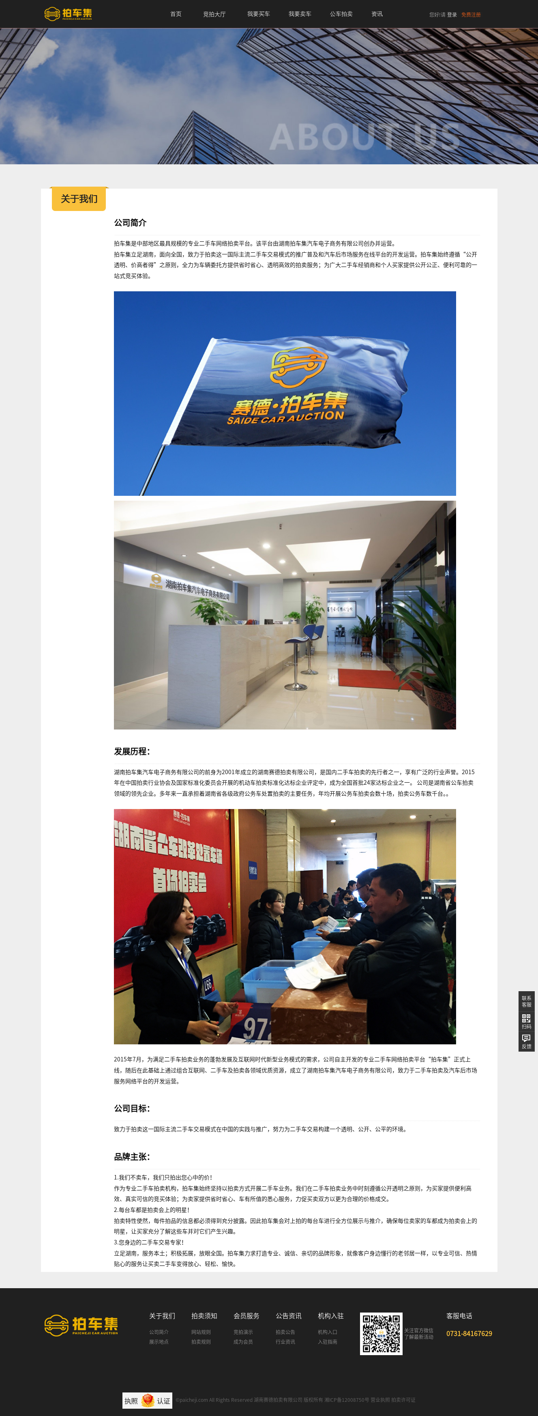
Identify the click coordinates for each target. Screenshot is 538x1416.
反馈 (527, 1046)
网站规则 (201, 1332)
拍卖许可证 (403, 1399)
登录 (452, 14)
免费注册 (471, 14)
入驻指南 (327, 1341)
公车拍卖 (341, 14)
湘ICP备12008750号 (346, 1399)
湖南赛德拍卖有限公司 (278, 1399)
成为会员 (243, 1341)
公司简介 (159, 1332)
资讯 (377, 14)
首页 (176, 14)
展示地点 (159, 1341)
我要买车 (258, 14)
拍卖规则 (201, 1341)
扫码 (527, 1026)
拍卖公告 (285, 1332)
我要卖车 (300, 14)
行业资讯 (285, 1341)
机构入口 (327, 1332)
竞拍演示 (243, 1332)
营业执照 (380, 1399)
